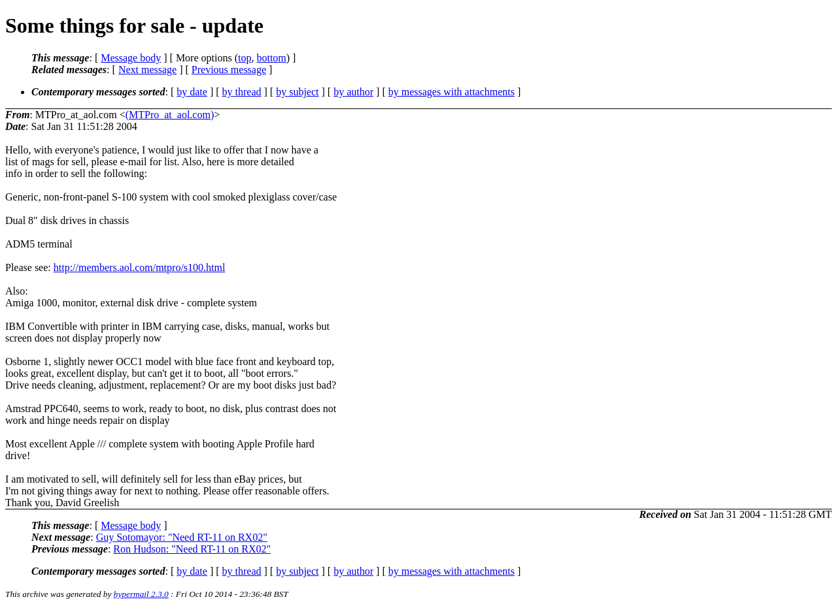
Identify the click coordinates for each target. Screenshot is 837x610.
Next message (147, 69)
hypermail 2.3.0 (141, 594)
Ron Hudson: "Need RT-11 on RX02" (192, 548)
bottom (271, 57)
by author (353, 91)
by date (192, 91)
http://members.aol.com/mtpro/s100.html (140, 267)
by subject (297, 91)
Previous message (229, 69)
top (244, 57)
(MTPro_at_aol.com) (170, 114)
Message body (131, 57)
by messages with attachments (451, 91)
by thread (242, 91)
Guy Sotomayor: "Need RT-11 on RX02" (181, 537)
